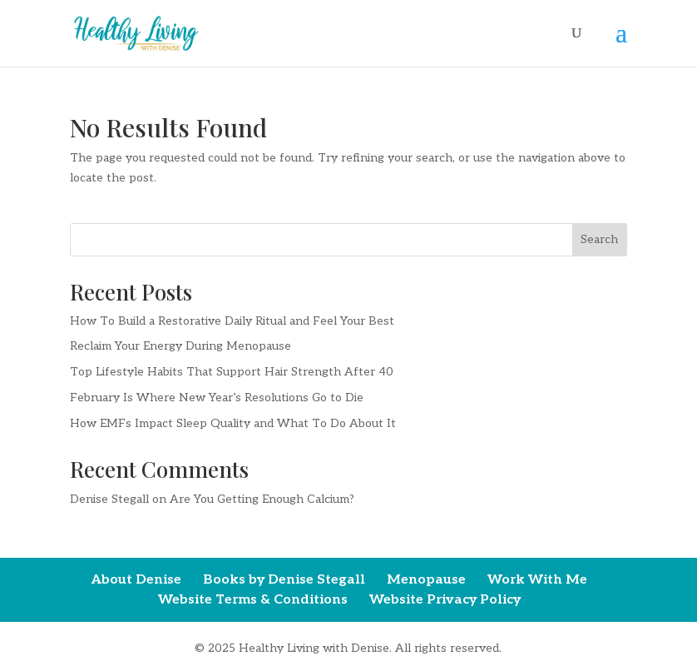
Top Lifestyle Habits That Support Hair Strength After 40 (231, 372)
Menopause (426, 580)
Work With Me (537, 580)
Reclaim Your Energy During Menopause (180, 346)
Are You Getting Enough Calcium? (262, 499)
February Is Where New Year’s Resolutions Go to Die (216, 397)
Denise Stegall (109, 499)
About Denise (136, 580)
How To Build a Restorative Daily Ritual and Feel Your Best (232, 321)
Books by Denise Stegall (284, 580)
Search (599, 239)
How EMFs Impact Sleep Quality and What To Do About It (233, 423)
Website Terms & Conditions (253, 600)
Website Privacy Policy (445, 600)
